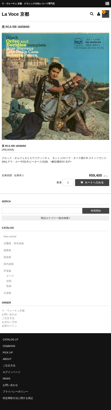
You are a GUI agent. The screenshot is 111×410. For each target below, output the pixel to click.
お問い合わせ (9, 314)
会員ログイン (9, 325)
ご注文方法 (8, 318)
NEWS (6, 378)
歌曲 (8, 286)
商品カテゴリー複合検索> (55, 218)
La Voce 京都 (15, 14)
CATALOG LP (10, 339)
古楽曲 (7, 292)
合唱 (8, 280)
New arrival (10, 236)
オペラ (10, 275)
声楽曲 (7, 270)
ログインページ (11, 372)
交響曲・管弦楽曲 (14, 243)
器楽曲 (7, 257)
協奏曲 (7, 250)
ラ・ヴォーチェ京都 (13, 310)
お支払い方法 (9, 322)
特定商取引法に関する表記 (18, 398)
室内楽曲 (9, 263)
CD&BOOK (9, 346)
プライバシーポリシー (15, 391)
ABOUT (7, 359)
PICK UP (8, 352)
